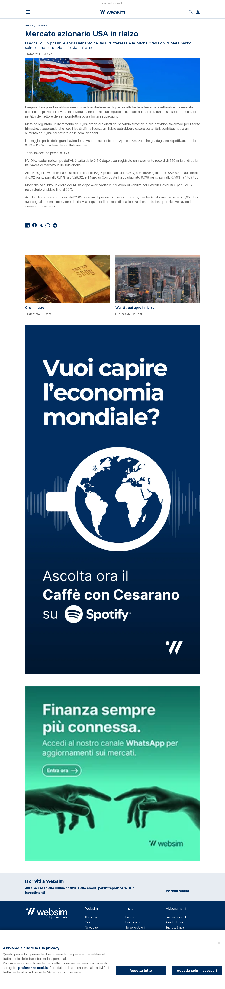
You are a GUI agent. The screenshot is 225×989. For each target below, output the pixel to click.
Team (88, 922)
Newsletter (91, 927)
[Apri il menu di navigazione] (28, 12)
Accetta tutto (141, 970)
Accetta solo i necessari (197, 970)
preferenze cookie (33, 968)
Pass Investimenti (176, 917)
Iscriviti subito (177, 891)
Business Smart (175, 927)
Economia (42, 25)
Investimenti (132, 922)
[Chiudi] (219, 943)
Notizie (29, 25)
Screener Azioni (135, 927)
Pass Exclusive (174, 922)
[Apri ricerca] (190, 12)
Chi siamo (91, 917)
